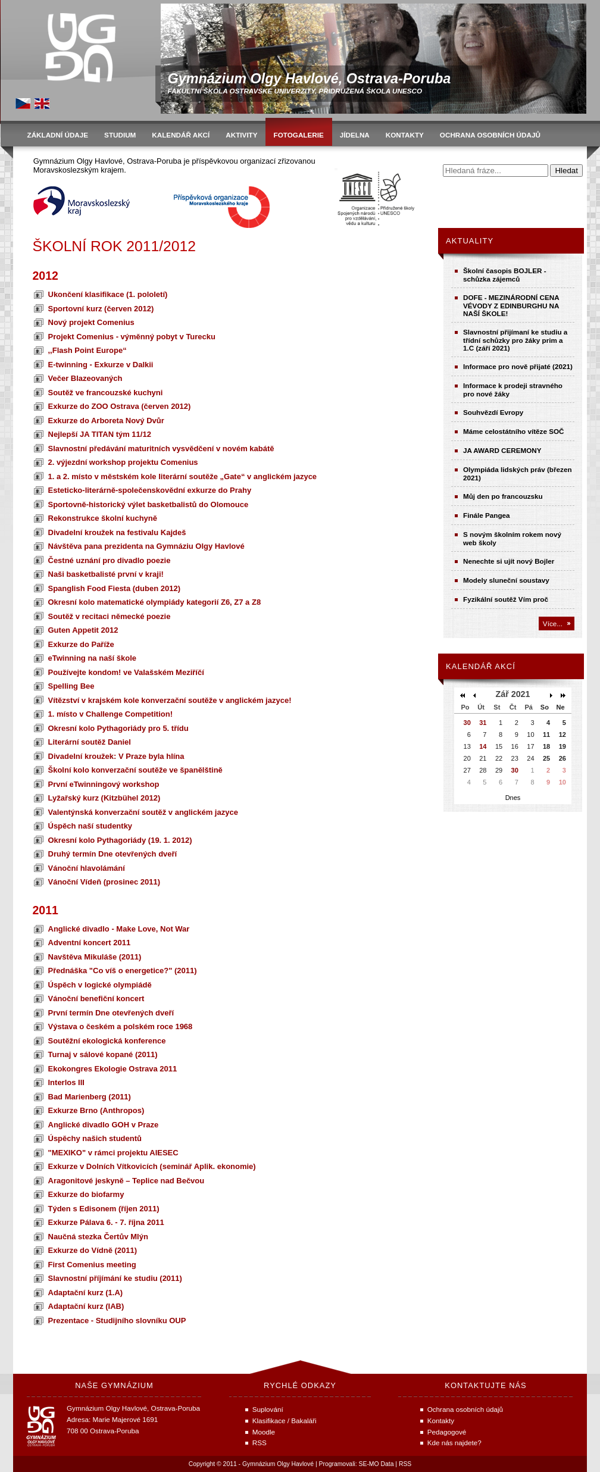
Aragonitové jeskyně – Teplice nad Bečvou (126, 1180)
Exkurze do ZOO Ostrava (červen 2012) (119, 406)
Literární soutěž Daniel (89, 741)
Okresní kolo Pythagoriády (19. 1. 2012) (120, 840)
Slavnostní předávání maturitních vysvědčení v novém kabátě (161, 448)
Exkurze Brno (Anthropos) (96, 1110)
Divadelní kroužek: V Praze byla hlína (116, 756)
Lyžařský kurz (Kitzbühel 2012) (104, 797)
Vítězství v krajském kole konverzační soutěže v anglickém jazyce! (170, 700)
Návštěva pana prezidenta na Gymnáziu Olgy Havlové (146, 546)
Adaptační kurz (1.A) (85, 1292)
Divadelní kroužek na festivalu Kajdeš (117, 532)
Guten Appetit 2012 (83, 630)
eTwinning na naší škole (92, 658)
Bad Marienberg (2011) (89, 1096)
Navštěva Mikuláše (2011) (95, 956)
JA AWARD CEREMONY (502, 450)
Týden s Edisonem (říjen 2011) (104, 1208)
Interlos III (66, 1082)
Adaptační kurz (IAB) (86, 1306)
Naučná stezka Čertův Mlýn (98, 1236)
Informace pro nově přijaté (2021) (518, 366)
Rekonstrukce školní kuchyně (103, 518)
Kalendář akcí (480, 666)
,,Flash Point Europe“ (87, 350)
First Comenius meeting (92, 1264)
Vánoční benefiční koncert (96, 998)
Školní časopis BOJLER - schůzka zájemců (504, 275)
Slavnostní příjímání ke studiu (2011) (115, 1278)
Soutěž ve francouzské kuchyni (105, 392)
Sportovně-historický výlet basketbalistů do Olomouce (148, 504)
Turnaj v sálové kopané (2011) (103, 1054)
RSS (405, 1464)
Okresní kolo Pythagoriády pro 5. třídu (118, 728)
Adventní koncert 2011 (89, 942)
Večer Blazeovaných (85, 378)
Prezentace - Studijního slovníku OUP (117, 1320)
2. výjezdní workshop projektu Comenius (123, 462)
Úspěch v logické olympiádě (100, 984)
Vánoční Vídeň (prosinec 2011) (104, 881)
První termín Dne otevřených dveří (111, 1012)
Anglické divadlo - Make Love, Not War (119, 928)
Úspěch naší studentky (90, 825)
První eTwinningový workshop (104, 784)
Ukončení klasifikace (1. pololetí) (108, 294)
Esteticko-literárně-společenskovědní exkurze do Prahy (150, 490)
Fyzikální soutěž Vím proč (505, 599)
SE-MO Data (376, 1464)
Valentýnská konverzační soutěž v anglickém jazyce (143, 812)
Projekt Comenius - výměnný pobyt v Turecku (132, 336)
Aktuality (469, 240)
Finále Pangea (486, 515)
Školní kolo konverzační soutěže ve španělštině (135, 769)
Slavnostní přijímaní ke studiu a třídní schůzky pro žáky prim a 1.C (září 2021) (515, 340)
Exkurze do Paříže (81, 644)
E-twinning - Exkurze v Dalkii (101, 364)
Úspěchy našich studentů (95, 1138)
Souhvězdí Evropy (493, 412)
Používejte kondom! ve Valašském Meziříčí (126, 672)
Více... (552, 623)
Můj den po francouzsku (503, 496)
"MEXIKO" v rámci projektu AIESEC (113, 1152)
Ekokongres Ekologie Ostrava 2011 (112, 1068)
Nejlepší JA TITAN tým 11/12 (99, 434)
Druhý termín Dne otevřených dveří (112, 853)
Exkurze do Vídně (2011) (93, 1250)
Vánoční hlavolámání (86, 868)
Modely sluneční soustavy (506, 580)
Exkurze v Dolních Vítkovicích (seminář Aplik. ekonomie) (152, 1166)
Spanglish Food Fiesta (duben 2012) (114, 588)
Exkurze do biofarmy (86, 1194)
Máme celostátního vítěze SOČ (513, 431)
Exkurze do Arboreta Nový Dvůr (106, 420)
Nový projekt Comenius (91, 322)
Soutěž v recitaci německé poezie (109, 616)
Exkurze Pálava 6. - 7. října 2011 (106, 1222)
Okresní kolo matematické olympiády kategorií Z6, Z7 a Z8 (154, 602)
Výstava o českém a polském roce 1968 (120, 1026)
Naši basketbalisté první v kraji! (106, 574)
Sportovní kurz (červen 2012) (101, 308)
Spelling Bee (71, 686)
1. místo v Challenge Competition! (110, 714)
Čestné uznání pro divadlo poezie (109, 560)
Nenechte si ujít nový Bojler (508, 561)
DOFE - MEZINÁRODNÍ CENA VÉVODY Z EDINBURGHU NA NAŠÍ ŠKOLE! (511, 305)
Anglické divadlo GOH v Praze (103, 1124)
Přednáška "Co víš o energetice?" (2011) (122, 970)
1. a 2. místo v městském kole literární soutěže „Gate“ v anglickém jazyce (182, 476)
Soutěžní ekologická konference (107, 1040)
